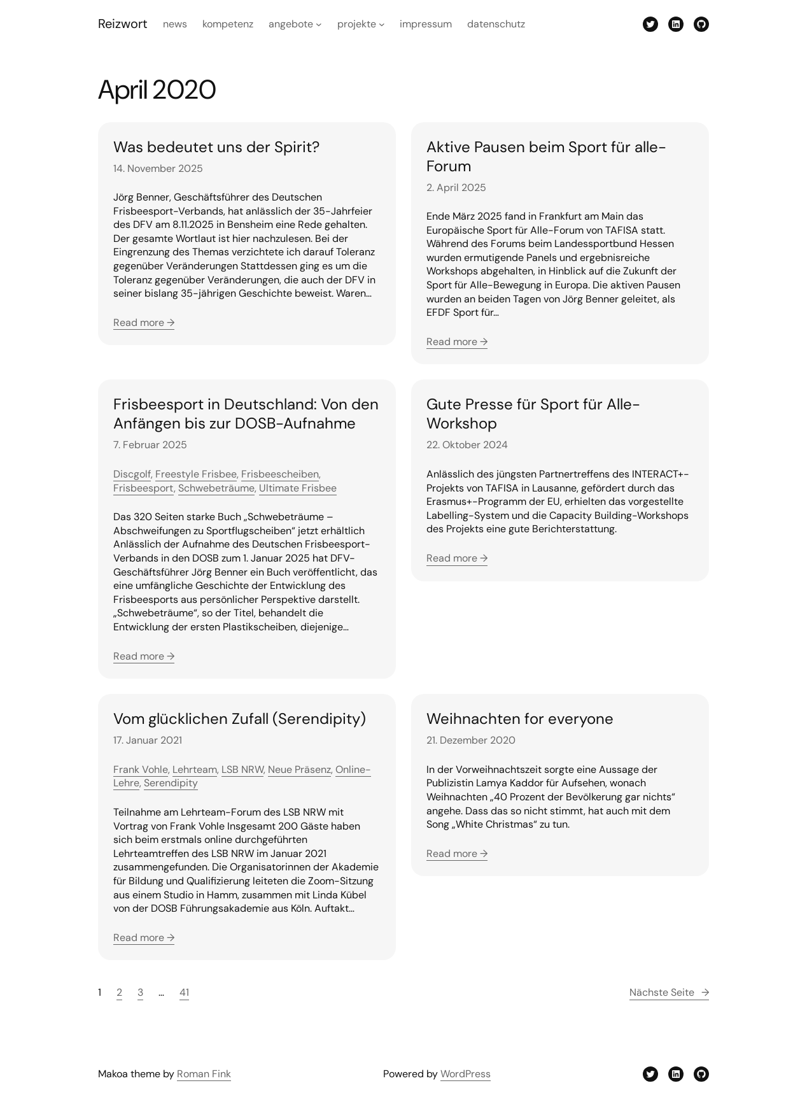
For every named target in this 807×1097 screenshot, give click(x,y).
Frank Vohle (140, 769)
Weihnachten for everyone (520, 718)
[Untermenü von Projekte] (382, 24)
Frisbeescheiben (280, 474)
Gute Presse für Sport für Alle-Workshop (533, 414)
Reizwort (123, 23)
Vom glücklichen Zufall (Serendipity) (239, 718)
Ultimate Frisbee (298, 488)
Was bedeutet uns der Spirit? (216, 147)
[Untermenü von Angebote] (319, 24)
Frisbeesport (143, 488)
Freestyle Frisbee (196, 474)
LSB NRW (242, 769)
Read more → (143, 322)
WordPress (465, 1073)
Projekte (356, 24)
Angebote (291, 24)
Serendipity (171, 782)
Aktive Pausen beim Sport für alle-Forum (546, 157)
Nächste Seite (669, 993)
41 (184, 992)
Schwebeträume (216, 488)
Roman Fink (204, 1073)
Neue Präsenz (299, 769)
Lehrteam (194, 769)
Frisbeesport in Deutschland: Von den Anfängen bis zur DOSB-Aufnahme (246, 414)
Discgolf (132, 474)
